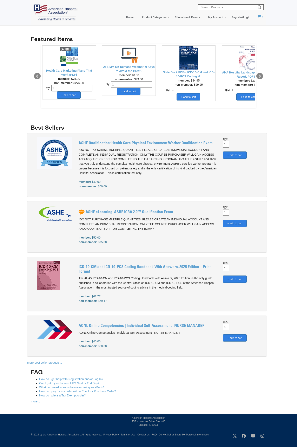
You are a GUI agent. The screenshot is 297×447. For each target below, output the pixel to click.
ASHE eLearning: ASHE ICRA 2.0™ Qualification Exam (129, 212)
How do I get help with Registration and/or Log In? (71, 379)
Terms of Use (128, 434)
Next (259, 76)
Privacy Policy (111, 434)
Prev (37, 76)
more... (35, 401)
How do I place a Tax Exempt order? (62, 395)
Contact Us (143, 434)
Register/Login (241, 17)
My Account (215, 17)
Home (129, 17)
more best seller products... (44, 362)
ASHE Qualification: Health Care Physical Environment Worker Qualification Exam (145, 143)
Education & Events (187, 17)
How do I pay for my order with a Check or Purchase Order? (77, 391)
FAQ (154, 434)
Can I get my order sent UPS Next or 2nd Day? (69, 383)
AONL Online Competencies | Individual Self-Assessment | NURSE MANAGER (142, 326)
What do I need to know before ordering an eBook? (72, 387)
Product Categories (154, 17)
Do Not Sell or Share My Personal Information (184, 434)
